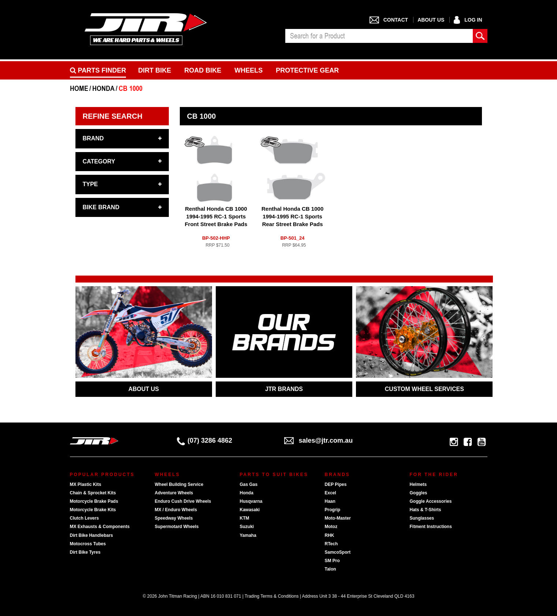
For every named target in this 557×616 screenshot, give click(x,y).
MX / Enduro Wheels (176, 509)
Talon (330, 569)
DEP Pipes (336, 484)
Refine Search (112, 116)
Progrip (333, 509)
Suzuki (247, 526)
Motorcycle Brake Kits (93, 509)
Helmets (418, 484)
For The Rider (434, 474)
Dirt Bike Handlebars (91, 535)
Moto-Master (338, 518)
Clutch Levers (84, 518)
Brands (337, 474)
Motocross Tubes (88, 543)
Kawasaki (250, 509)
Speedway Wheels (174, 518)
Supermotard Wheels (177, 526)
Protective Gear (307, 70)
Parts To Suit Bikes (274, 474)
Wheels (248, 70)
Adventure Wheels (174, 492)
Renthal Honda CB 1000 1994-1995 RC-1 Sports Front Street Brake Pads (216, 216)
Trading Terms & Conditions (271, 596)
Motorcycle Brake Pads (94, 501)
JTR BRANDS (284, 389)
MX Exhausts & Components (100, 526)
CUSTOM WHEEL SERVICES (424, 389)
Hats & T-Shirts (425, 509)
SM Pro (332, 560)
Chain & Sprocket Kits (93, 492)
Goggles (418, 492)
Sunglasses (422, 518)
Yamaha (248, 535)
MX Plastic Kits (85, 484)
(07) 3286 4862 (204, 440)
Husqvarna (251, 501)
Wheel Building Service (179, 484)
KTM (244, 518)
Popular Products (102, 474)
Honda (246, 492)
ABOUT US (143, 389)
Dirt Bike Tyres (85, 552)
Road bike (202, 70)
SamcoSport (338, 552)
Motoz (331, 526)
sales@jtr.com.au (318, 440)
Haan (330, 501)
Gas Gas (249, 484)
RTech (331, 543)
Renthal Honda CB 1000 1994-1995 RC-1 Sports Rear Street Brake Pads (292, 216)
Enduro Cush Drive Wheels (183, 501)
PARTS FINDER (98, 70)
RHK (329, 535)
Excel (330, 492)
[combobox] (379, 36)
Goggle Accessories (431, 501)
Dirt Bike (154, 70)
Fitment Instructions (431, 526)
